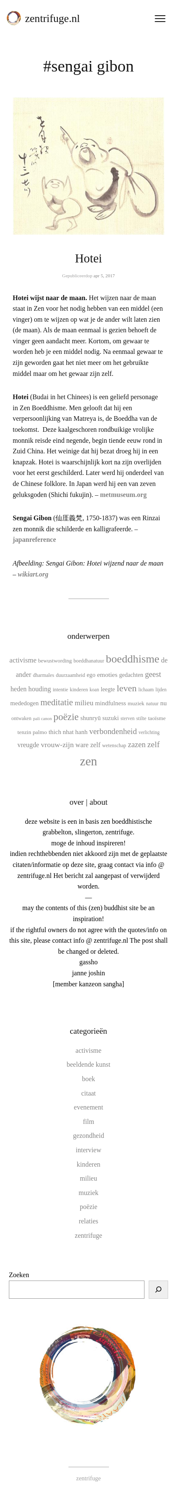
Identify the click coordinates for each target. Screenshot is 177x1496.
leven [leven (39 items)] (126, 688)
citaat (88, 1093)
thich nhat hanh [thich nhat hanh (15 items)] (68, 732)
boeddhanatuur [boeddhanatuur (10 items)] (89, 661)
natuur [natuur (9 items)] (152, 703)
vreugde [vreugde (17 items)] (28, 744)
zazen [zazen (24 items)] (137, 744)
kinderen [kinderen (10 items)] (79, 690)
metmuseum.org (123, 494)
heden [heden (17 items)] (19, 689)
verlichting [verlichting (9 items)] (149, 732)
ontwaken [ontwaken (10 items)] (21, 718)
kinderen (89, 1164)
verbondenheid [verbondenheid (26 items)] (113, 731)
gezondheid (88, 1135)
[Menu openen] (160, 18)
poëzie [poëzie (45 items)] (66, 717)
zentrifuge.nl (52, 18)
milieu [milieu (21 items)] (84, 702)
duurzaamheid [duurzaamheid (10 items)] (70, 675)
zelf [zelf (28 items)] (153, 744)
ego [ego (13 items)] (91, 674)
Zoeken (19, 1274)
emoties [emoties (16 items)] (107, 674)
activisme (88, 1050)
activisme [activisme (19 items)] (22, 660)
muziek (88, 1192)
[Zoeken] (158, 1290)
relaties (88, 1221)
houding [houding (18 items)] (39, 689)
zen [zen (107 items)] (88, 761)
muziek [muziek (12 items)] (136, 703)
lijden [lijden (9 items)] (160, 689)
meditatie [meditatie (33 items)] (57, 702)
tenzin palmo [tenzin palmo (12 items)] (32, 732)
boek (88, 1078)
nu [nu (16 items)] (163, 703)
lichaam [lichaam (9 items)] (146, 689)
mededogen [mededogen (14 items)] (24, 703)
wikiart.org (33, 574)
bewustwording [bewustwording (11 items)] (55, 660)
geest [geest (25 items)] (153, 674)
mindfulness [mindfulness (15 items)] (110, 703)
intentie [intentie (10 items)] (60, 690)
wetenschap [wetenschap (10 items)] (114, 745)
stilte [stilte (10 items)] (141, 718)
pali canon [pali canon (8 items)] (42, 718)
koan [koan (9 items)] (94, 689)
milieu (88, 1178)
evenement (88, 1107)
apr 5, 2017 (104, 275)
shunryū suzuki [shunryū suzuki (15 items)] (99, 718)
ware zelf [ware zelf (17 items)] (88, 744)
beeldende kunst (89, 1064)
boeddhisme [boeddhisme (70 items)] (133, 659)
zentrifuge (88, 1235)
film (88, 1121)
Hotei (88, 258)
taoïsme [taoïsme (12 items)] (157, 718)
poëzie (89, 1206)
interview (88, 1150)
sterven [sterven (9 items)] (127, 718)
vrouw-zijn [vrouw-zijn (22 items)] (57, 744)
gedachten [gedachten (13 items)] (131, 674)
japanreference (34, 539)
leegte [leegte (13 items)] (108, 689)
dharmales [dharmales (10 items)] (43, 675)
